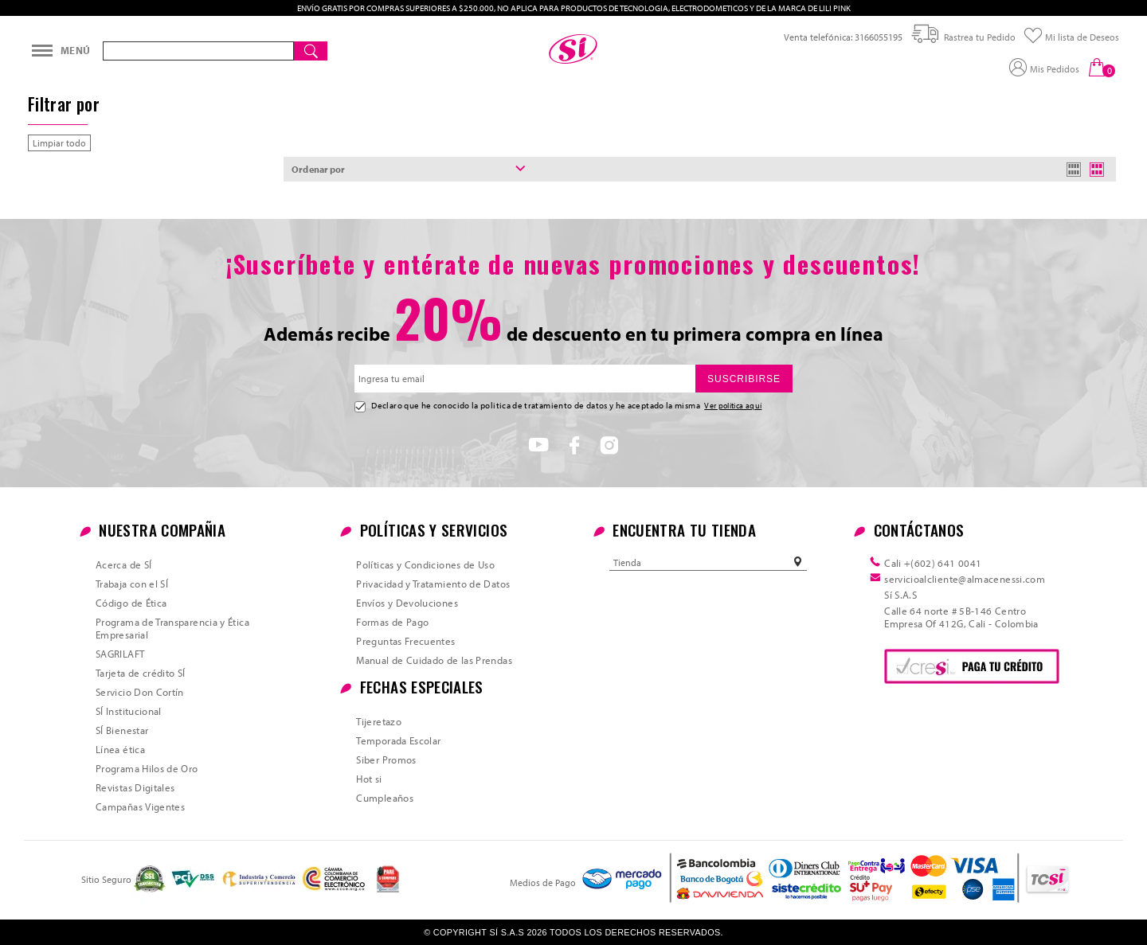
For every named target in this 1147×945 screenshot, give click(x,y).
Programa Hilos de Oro (147, 768)
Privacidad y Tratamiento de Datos (433, 583)
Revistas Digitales (135, 787)
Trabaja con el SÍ (132, 583)
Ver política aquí (732, 405)
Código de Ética (131, 602)
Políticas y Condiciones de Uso (425, 564)
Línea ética (120, 749)
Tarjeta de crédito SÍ (141, 672)
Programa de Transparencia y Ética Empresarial (172, 628)
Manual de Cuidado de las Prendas (434, 660)
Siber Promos (386, 759)
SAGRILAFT (120, 653)
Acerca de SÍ (123, 564)
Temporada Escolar (398, 740)
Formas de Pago (392, 621)
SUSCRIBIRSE (744, 379)
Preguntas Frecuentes (405, 641)
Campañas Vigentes (140, 806)
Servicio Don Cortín (140, 691)
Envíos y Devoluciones (407, 602)
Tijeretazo (378, 721)
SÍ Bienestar (122, 730)
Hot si (369, 778)
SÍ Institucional (129, 711)
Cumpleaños (384, 797)
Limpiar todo (59, 143)
